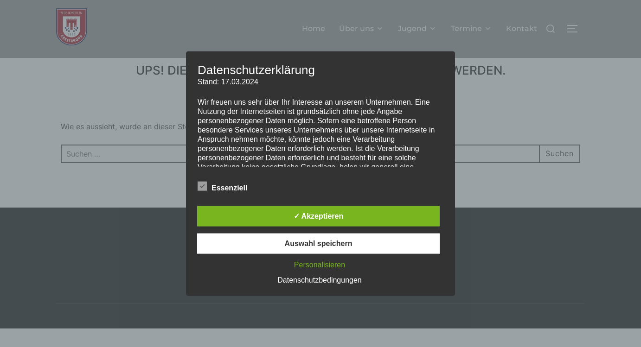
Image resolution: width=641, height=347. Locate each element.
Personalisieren (319, 265)
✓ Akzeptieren (319, 216)
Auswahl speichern (319, 243)
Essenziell (222, 186)
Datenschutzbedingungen (319, 280)
